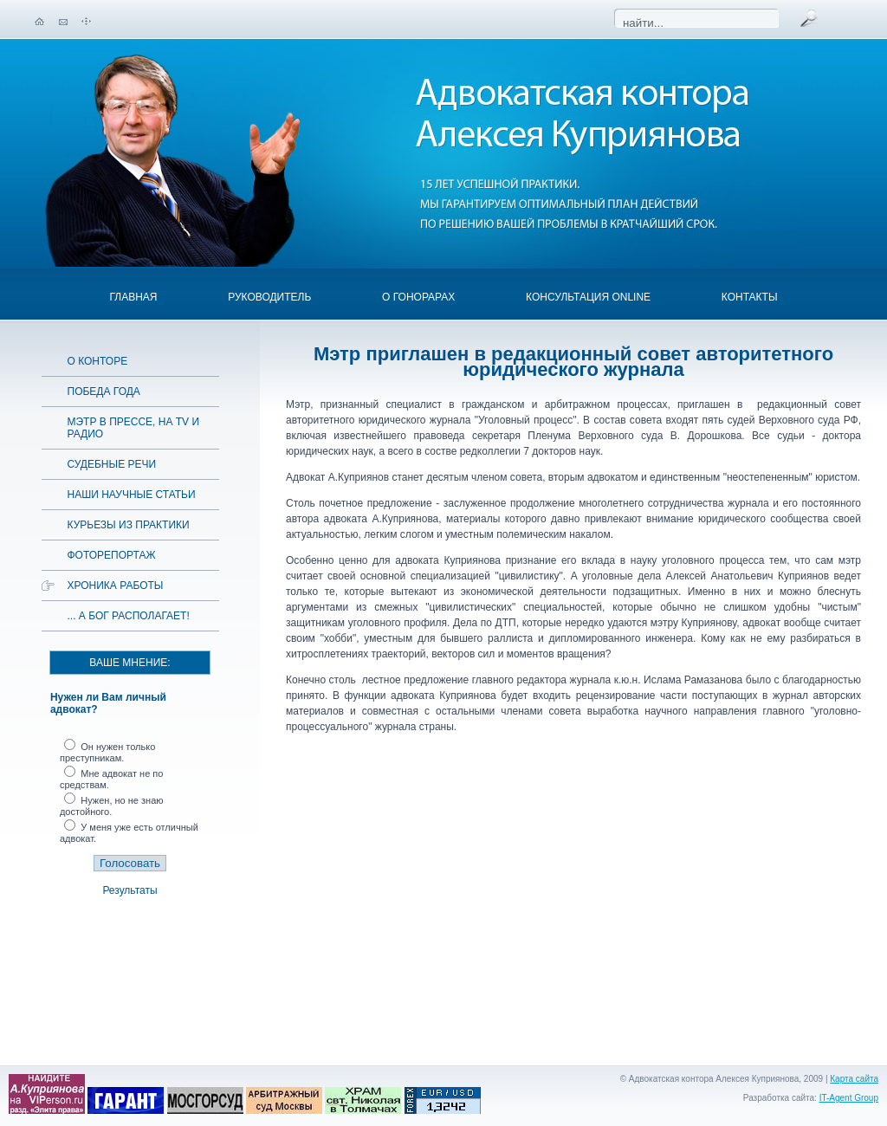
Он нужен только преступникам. (107, 752)
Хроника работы (116, 585)
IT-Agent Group (848, 1098)
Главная (133, 297)
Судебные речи (112, 464)
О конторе (98, 361)
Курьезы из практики (129, 525)
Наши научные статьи (132, 495)
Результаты (129, 890)
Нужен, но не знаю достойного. (112, 806)
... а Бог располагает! (129, 616)
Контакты (750, 297)
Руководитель (269, 297)
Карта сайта (854, 1079)
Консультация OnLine (588, 297)
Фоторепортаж (112, 555)
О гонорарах (418, 297)
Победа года (104, 391)
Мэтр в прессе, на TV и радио (134, 428)
